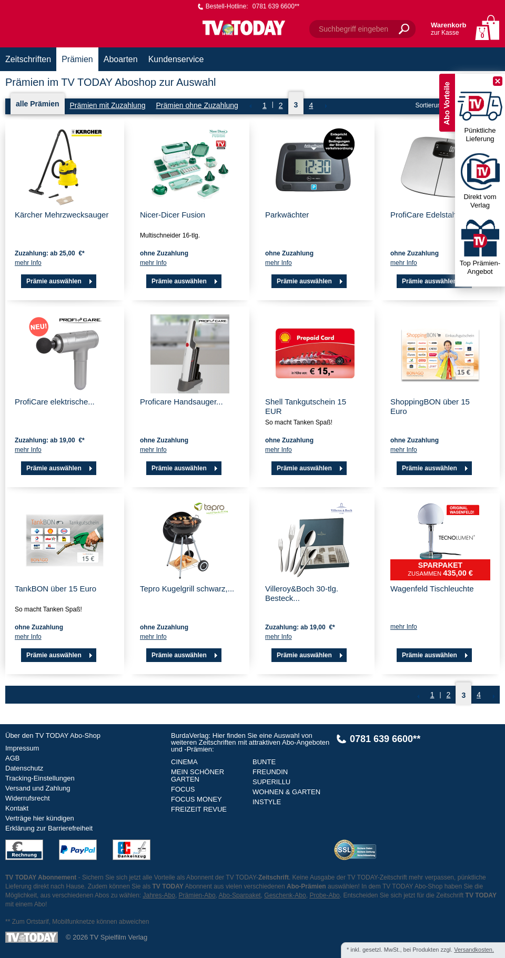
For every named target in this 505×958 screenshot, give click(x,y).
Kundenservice (176, 59)
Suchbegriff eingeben (353, 29)
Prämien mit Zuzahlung (108, 105)
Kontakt (16, 808)
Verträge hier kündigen (39, 818)
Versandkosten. (474, 949)
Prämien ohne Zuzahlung (197, 105)
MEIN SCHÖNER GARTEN (197, 775)
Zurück (250, 106)
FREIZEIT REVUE (199, 809)
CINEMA (184, 762)
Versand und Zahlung (37, 788)
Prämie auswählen (60, 281)
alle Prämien (37, 104)
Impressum (22, 748)
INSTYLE (266, 802)
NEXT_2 (325, 106)
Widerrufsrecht (27, 798)
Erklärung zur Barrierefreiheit (49, 828)
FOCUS (183, 789)
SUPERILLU (271, 782)
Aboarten (121, 59)
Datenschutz (24, 768)
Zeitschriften (28, 59)
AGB (12, 758)
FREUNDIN (270, 772)
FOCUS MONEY (196, 799)
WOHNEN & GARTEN (286, 792)
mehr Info (28, 263)
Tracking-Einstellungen (40, 778)
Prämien (77, 59)
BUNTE (264, 762)
